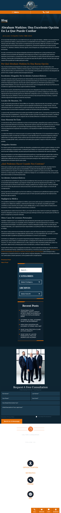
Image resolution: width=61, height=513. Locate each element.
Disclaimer (3, 417)
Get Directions (30, 473)
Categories (22, 279)
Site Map (29, 507)
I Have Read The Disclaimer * (44, 416)
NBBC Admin (28, 36)
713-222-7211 (30, 437)
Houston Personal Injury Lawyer (15, 454)
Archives (21, 291)
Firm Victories (52, 454)
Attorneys (34, 454)
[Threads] (35, 449)
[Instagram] (37, 445)
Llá (51, 249)
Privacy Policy (10, 417)
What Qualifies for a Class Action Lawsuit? (30, 330)
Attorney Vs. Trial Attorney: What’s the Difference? (31, 320)
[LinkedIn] (26, 445)
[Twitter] (30, 445)
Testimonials (26, 456)
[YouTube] (33, 445)
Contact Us (35, 456)
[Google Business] (29, 449)
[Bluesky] (32, 449)
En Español (14, 36)
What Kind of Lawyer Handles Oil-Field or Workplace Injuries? (28, 335)
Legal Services (42, 454)
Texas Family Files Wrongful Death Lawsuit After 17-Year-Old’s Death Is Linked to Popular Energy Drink (31, 313)
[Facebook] (23, 445)
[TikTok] (26, 449)
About (28, 454)
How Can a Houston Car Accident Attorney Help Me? (31, 325)
